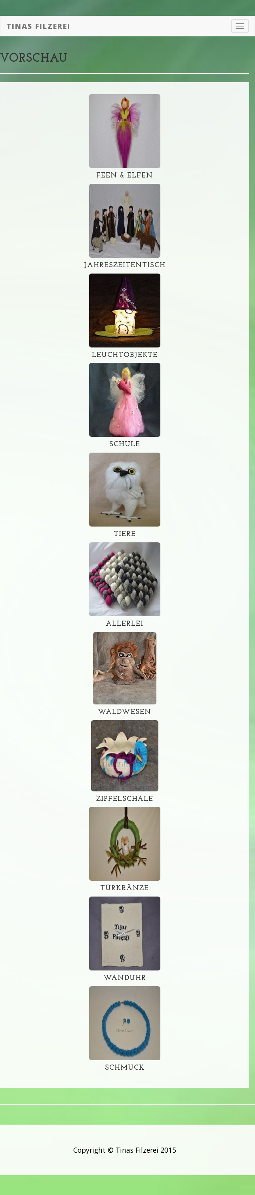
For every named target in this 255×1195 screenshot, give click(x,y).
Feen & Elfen (124, 175)
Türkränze (124, 888)
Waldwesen (124, 712)
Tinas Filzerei (38, 26)
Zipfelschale (124, 799)
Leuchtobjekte (125, 355)
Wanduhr (124, 978)
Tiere (125, 534)
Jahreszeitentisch (125, 265)
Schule (124, 444)
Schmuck (125, 1068)
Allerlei (124, 624)
